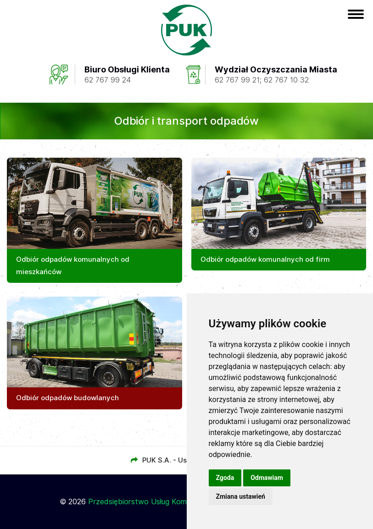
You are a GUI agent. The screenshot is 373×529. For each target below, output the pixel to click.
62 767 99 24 (107, 80)
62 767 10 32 (286, 80)
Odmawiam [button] (267, 477)
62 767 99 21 (237, 80)
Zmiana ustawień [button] (240, 496)
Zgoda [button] (225, 477)
